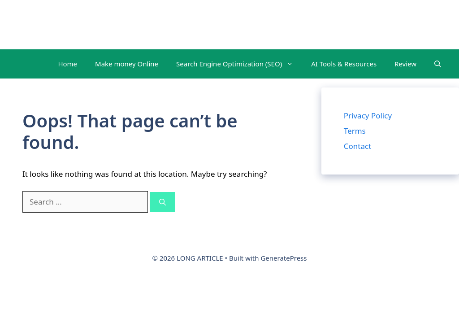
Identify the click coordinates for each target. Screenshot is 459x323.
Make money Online (126, 63)
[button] (437, 64)
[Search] (162, 202)
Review (405, 63)
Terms (355, 131)
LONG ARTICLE (58, 24)
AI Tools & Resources (344, 63)
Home (67, 63)
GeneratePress (283, 257)
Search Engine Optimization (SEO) (239, 64)
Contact (358, 146)
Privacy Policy (368, 115)
